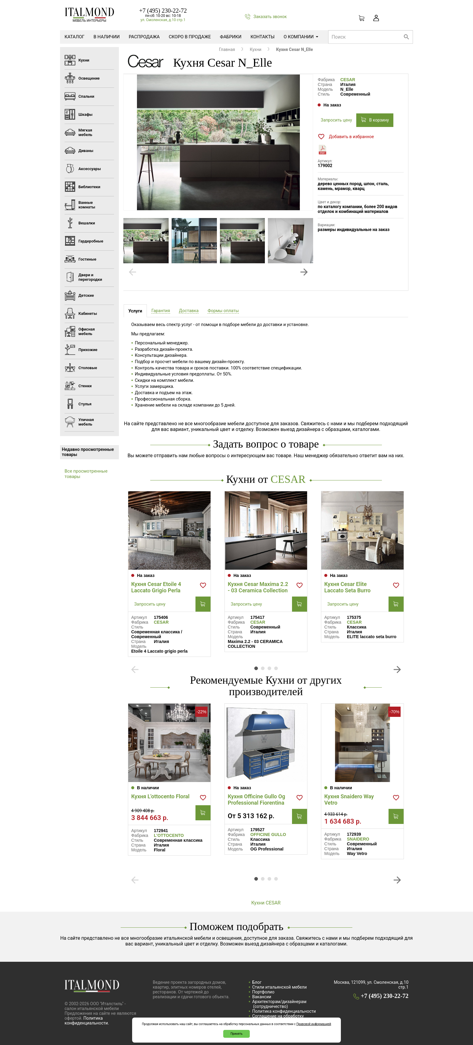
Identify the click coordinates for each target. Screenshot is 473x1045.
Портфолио (263, 992)
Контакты (262, 37)
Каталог (74, 37)
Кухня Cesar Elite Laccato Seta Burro (347, 587)
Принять (236, 1033)
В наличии (107, 37)
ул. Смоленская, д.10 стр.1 (163, 20)
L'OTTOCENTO (169, 835)
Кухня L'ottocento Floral (160, 796)
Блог (257, 982)
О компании (301, 37)
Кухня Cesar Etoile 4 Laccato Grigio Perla (156, 587)
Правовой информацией (314, 1024)
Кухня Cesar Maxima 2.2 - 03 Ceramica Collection (258, 587)
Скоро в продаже (190, 37)
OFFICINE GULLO (268, 834)
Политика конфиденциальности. (87, 1020)
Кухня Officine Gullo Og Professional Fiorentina (256, 799)
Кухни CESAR (266, 903)
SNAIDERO (358, 839)
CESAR (347, 79)
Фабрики (230, 37)
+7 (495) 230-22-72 (163, 10)
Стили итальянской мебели (279, 987)
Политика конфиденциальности (284, 1011)
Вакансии (261, 996)
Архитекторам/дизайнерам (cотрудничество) (279, 1004)
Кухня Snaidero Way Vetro (349, 799)
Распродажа (144, 37)
